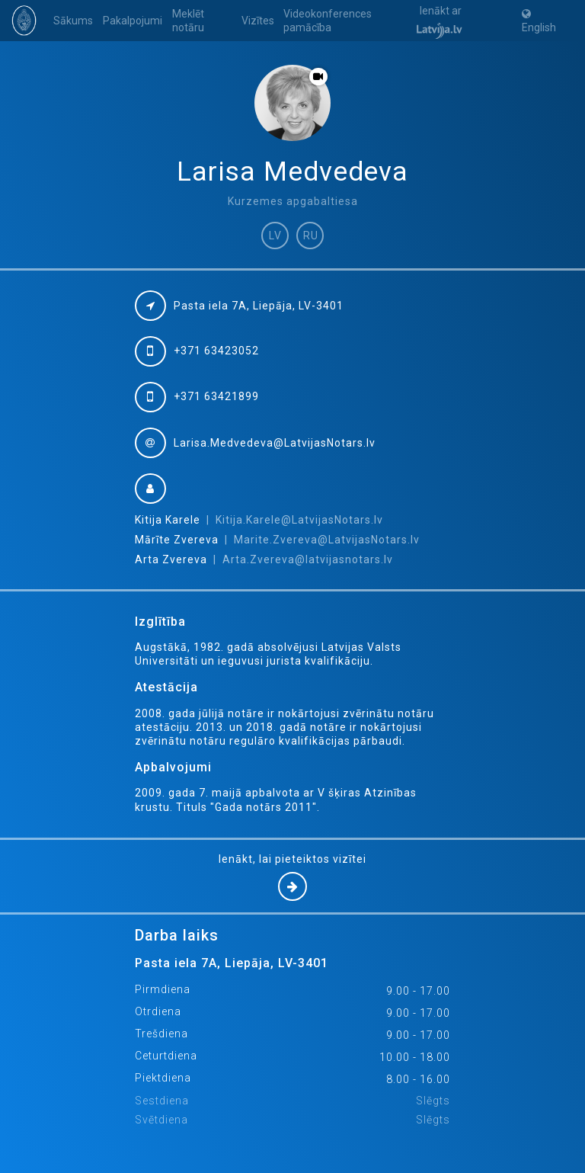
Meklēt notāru (188, 21)
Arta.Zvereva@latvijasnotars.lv (307, 559)
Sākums (73, 20)
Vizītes (257, 20)
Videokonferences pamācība (327, 21)
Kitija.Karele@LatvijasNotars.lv (299, 520)
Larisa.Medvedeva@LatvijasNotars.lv (275, 443)
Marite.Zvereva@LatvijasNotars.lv (327, 540)
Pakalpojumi (132, 20)
